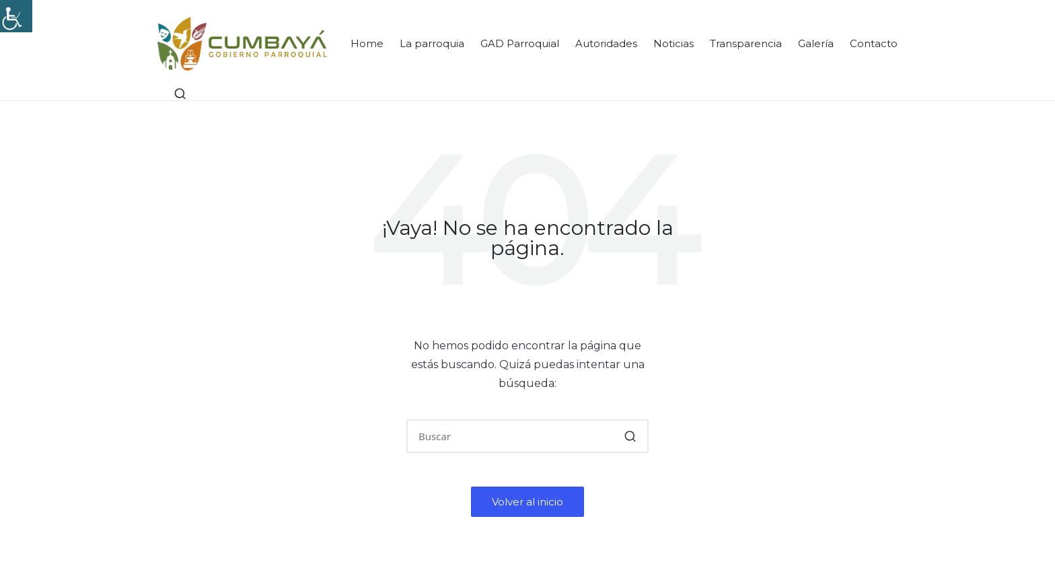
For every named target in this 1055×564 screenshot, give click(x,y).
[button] (630, 436)
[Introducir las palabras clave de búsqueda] (527, 436)
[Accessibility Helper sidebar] (16, 16)
